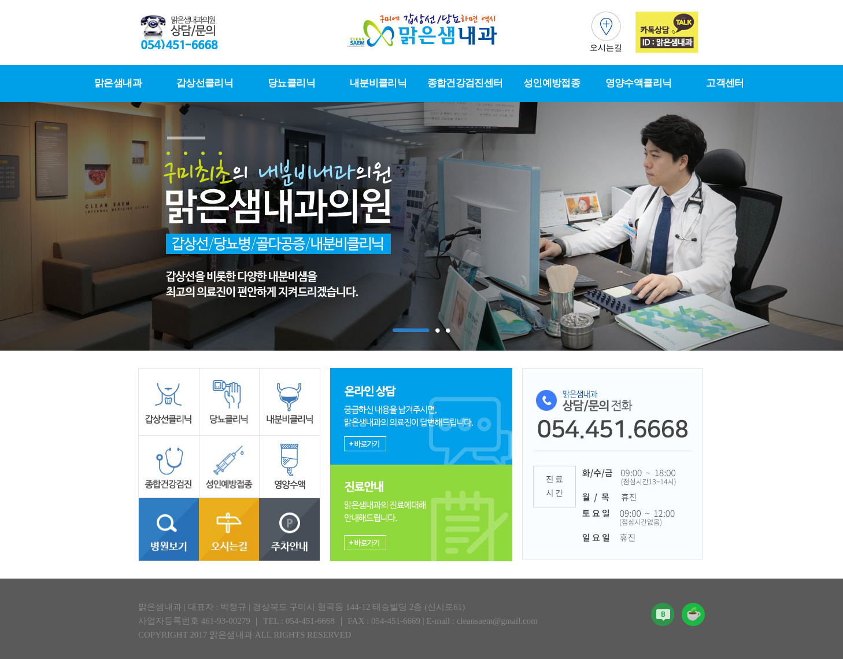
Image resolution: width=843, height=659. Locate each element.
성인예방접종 (551, 83)
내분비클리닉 (378, 83)
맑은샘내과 (118, 83)
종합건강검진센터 (465, 83)
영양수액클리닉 (638, 83)
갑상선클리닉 (204, 83)
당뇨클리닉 (291, 83)
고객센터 (725, 83)
